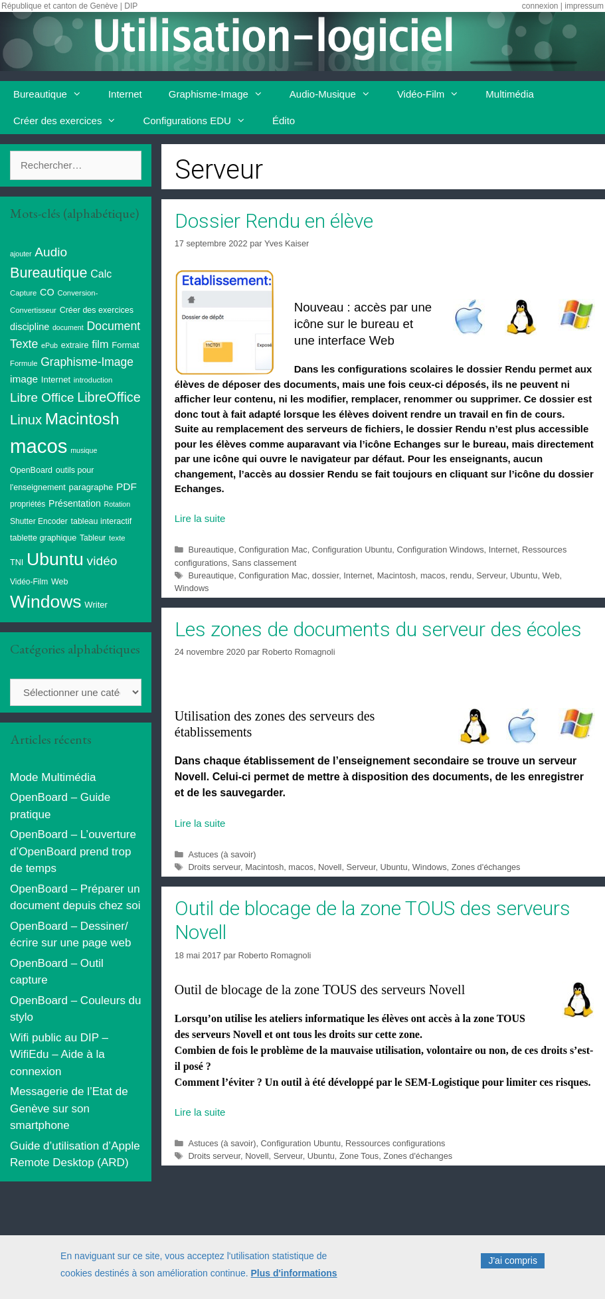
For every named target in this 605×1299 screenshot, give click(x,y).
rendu (461, 575)
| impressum (582, 6)
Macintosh (396, 575)
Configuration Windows (439, 550)
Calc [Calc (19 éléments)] (101, 274)
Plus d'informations (294, 1279)
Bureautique (54, 94)
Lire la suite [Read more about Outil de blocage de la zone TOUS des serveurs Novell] (200, 1112)
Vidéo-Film (434, 94)
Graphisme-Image (222, 94)
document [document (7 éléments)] (68, 327)
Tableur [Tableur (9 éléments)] (93, 538)
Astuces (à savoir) (222, 854)
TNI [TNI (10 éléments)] (16, 562)
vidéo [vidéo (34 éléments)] (102, 561)
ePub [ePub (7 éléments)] (49, 345)
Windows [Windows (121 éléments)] (46, 602)
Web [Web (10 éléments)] (59, 581)
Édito (283, 120)
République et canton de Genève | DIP (69, 6)
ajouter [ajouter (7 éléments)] (21, 254)
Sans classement (264, 563)
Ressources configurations (395, 1143)
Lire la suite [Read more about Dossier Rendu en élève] (200, 518)
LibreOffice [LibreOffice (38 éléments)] (109, 397)
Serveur (490, 575)
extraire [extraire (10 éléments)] (75, 345)
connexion (540, 6)
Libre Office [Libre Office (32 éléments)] (42, 397)
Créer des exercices (71, 121)
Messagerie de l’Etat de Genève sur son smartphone (69, 1108)
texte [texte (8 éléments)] (117, 538)
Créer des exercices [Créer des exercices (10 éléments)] (96, 310)
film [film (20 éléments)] (100, 344)
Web (551, 575)
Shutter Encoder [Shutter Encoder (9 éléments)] (39, 521)
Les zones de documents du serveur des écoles (378, 629)
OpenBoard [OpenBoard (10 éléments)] (31, 470)
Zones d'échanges (486, 867)
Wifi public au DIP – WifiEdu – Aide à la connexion (59, 1054)
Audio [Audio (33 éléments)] (51, 252)
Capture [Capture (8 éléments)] (23, 293)
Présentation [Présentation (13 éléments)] (74, 503)
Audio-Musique (337, 94)
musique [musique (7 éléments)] (83, 450)
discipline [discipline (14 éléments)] (29, 326)
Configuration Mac (272, 550)
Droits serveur (214, 867)
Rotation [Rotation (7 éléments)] (117, 504)
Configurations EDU (201, 121)
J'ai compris (512, 1267)
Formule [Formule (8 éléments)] (24, 363)
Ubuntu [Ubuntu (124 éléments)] (55, 559)
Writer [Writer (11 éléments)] (96, 605)
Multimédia (509, 94)
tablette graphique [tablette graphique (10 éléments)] (43, 538)
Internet (125, 94)
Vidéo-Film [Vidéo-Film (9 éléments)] (29, 581)
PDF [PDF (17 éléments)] (126, 486)
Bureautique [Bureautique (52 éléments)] (48, 272)
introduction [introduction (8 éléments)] (93, 380)
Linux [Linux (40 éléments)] (26, 419)
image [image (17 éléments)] (24, 379)
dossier (325, 575)
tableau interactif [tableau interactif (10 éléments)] (100, 521)
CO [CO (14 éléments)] (47, 292)
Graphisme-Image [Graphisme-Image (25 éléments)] (87, 362)
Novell (329, 867)
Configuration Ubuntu (352, 550)
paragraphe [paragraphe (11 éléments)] (91, 487)
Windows (192, 588)
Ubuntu (523, 575)
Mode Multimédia (53, 777)
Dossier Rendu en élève (274, 220)
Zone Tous (359, 1156)
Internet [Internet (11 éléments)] (55, 380)
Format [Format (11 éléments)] (125, 345)
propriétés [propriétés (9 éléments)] (27, 504)
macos (433, 575)
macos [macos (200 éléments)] (38, 446)
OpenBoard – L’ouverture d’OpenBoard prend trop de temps (73, 851)
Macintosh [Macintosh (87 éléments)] (82, 419)
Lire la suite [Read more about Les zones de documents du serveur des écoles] (200, 823)
